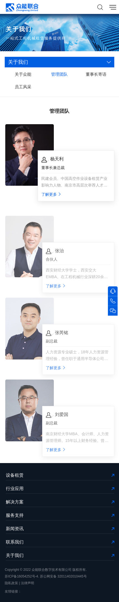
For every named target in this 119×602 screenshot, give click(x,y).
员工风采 (23, 87)
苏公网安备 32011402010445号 (63, 576)
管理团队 (59, 74)
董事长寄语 (96, 74)
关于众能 (23, 74)
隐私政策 (11, 583)
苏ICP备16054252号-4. (22, 576)
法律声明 (27, 583)
